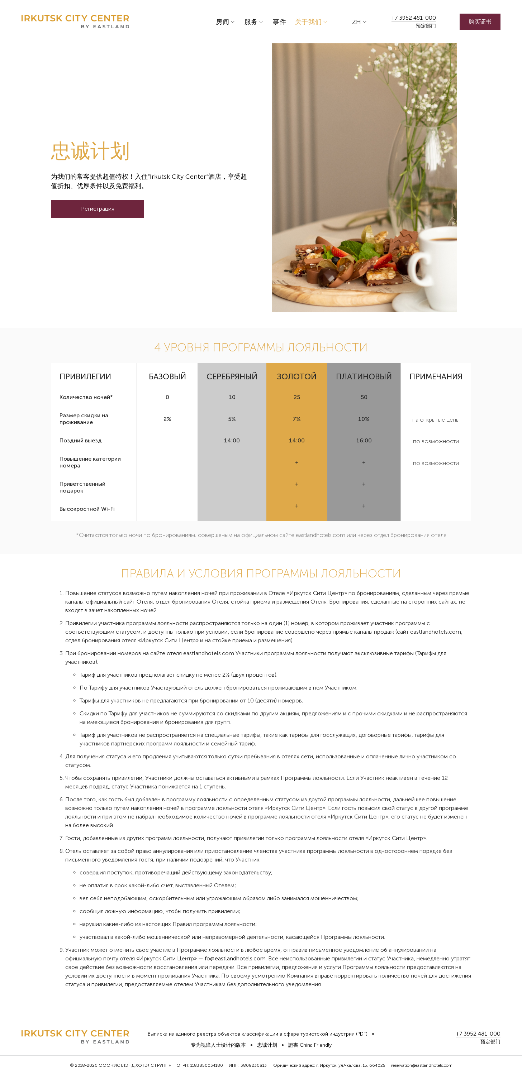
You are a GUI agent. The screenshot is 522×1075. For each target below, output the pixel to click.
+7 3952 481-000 (414, 17)
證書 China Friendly (310, 1045)
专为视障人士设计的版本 (218, 1045)
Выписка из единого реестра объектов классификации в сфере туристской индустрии (251, 1034)
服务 (251, 22)
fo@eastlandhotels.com (235, 958)
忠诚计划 (267, 1045)
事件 (279, 22)
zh (356, 22)
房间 (222, 22)
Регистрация (97, 208)
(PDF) (361, 1034)
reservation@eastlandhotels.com (421, 1065)
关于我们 (308, 22)
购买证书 (480, 21)
